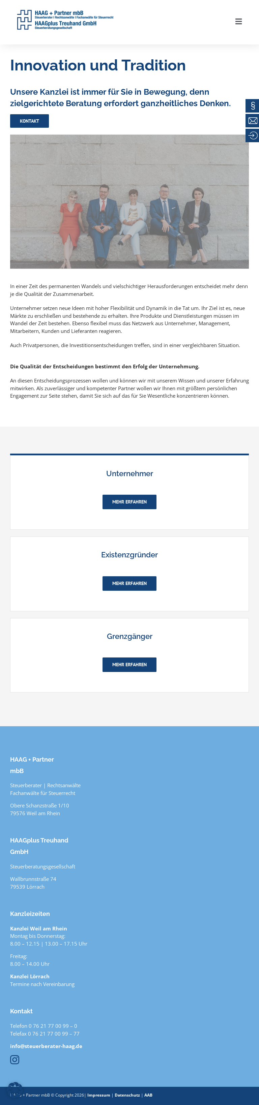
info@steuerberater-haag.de (46, 1046)
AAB (148, 1095)
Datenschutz (127, 1095)
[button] (15, 1090)
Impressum (98, 1095)
